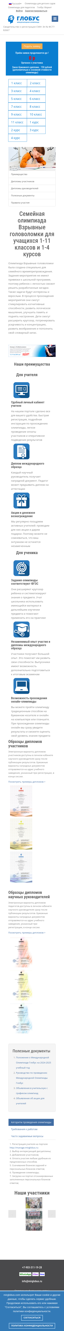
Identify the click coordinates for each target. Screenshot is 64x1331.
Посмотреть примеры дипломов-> (26, 781)
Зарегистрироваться (36, 10)
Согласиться (32, 1317)
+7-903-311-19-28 (32, 1267)
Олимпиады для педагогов (21, 7)
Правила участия (20, 202)
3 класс (16, 91)
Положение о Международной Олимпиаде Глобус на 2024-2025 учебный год (33, 1062)
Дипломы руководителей (24, 188)
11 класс (17, 122)
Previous (12, 1214)
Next (52, 1214)
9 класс (16, 114)
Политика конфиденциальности (32, 1325)
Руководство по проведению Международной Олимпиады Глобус (32, 1077)
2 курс (15, 130)
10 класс (36, 114)
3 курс (34, 130)
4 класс (35, 91)
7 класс (16, 106)
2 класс (35, 83)
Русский (15, 3)
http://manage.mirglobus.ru (24, 1147)
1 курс (34, 122)
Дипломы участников (22, 181)
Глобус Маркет (44, 7)
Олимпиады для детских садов (40, 3)
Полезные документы (22, 195)
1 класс (16, 83)
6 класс (35, 99)
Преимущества (19, 174)
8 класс (35, 106)
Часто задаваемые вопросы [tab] (27, 1136)
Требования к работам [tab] (24, 1129)
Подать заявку (32, 46)
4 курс (15, 138)
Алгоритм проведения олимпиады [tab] (31, 1122)
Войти (19, 10)
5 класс (16, 99)
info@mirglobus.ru (32, 1281)
